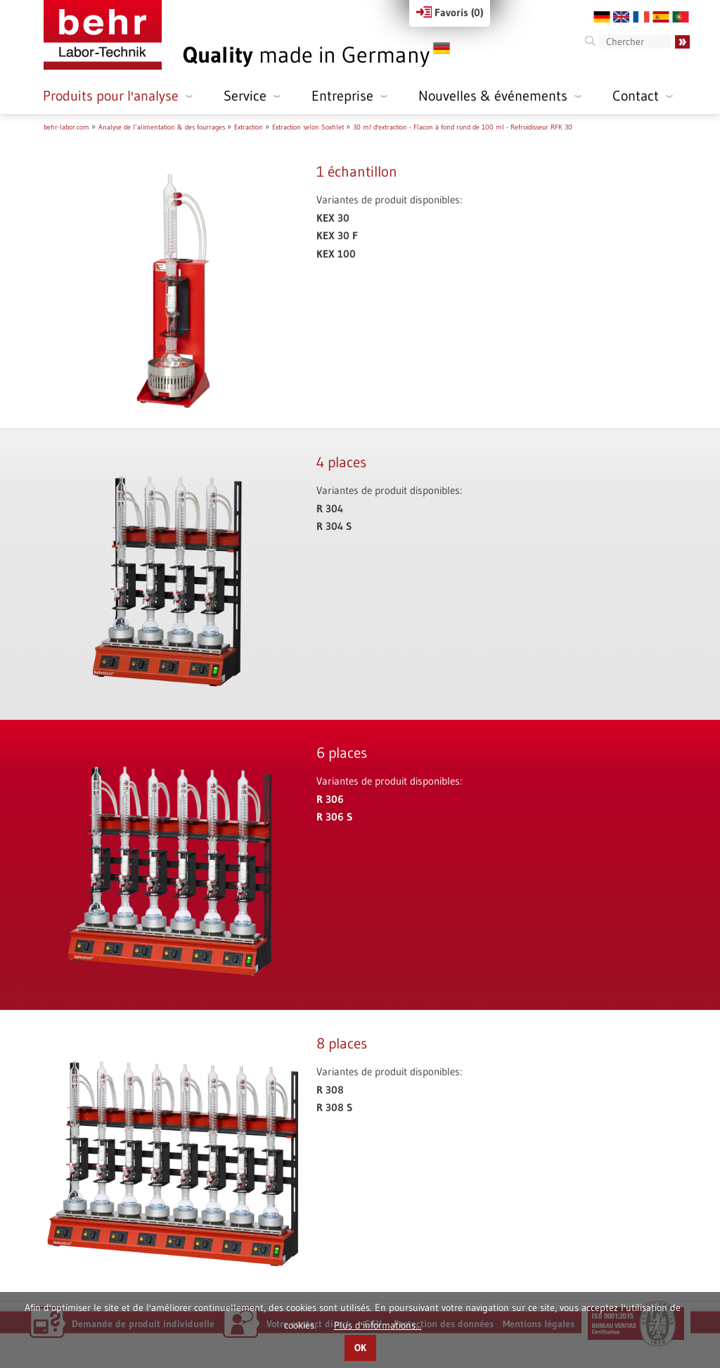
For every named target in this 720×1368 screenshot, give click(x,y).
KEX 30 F (337, 235)
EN (621, 16)
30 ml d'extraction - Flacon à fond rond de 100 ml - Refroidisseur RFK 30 (462, 127)
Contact (635, 95)
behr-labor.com (66, 127)
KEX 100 (336, 253)
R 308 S (334, 1107)
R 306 (330, 799)
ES (660, 16)
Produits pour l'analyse (111, 95)
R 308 (330, 1089)
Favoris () (449, 12)
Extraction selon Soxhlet (308, 127)
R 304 (329, 508)
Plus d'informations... (378, 1325)
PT (680, 16)
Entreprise (342, 95)
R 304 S (334, 526)
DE (601, 16)
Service (245, 95)
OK (360, 1348)
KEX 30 (332, 217)
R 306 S (334, 816)
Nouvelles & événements (492, 95)
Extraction (248, 127)
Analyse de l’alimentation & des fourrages (161, 127)
